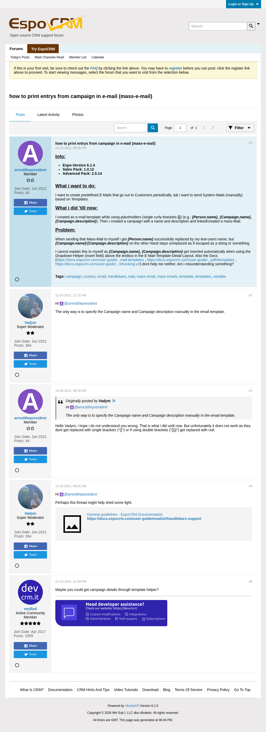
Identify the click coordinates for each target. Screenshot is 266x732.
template (186, 276)
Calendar (97, 57)
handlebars (117, 276)
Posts (20, 115)
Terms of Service (188, 690)
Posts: (19, 193)
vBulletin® (132, 706)
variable (219, 276)
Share (30, 203)
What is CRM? (32, 690)
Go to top (242, 690)
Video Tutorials (126, 690)
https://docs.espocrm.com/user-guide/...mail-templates (100, 260)
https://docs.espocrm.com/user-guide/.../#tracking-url (97, 264)
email (101, 276)
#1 (250, 142)
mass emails (167, 276)
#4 (250, 486)
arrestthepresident (82, 303)
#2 (250, 295)
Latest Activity (48, 115)
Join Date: (22, 188)
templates (203, 276)
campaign (74, 276)
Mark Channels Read (49, 57)
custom (89, 276)
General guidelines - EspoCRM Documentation (125, 514)
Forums (16, 49)
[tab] (20, 115)
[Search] (218, 26)
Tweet (30, 211)
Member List (77, 57)
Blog (166, 690)
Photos (78, 115)
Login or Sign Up (243, 4)
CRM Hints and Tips (93, 690)
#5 (250, 581)
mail (131, 276)
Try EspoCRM (43, 49)
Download (150, 690)
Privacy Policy (218, 690)
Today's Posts (20, 57)
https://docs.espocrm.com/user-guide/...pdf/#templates (190, 260)
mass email (146, 276)
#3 (250, 391)
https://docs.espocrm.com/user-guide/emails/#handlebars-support (144, 519)
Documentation (60, 690)
